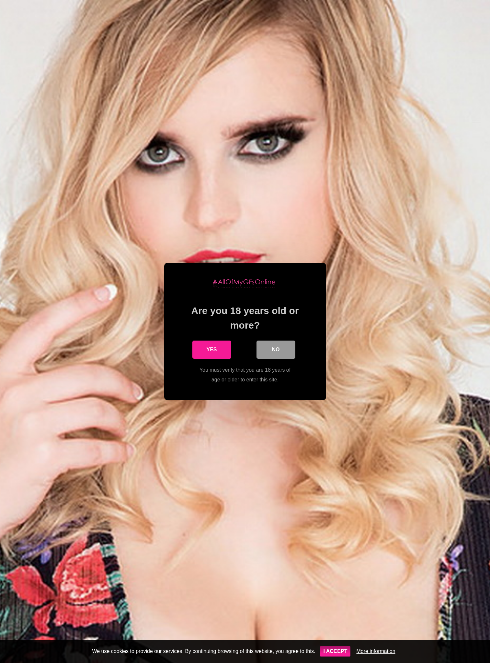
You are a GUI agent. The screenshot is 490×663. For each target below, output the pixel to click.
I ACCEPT (335, 651)
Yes (211, 349)
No (276, 349)
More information (375, 651)
